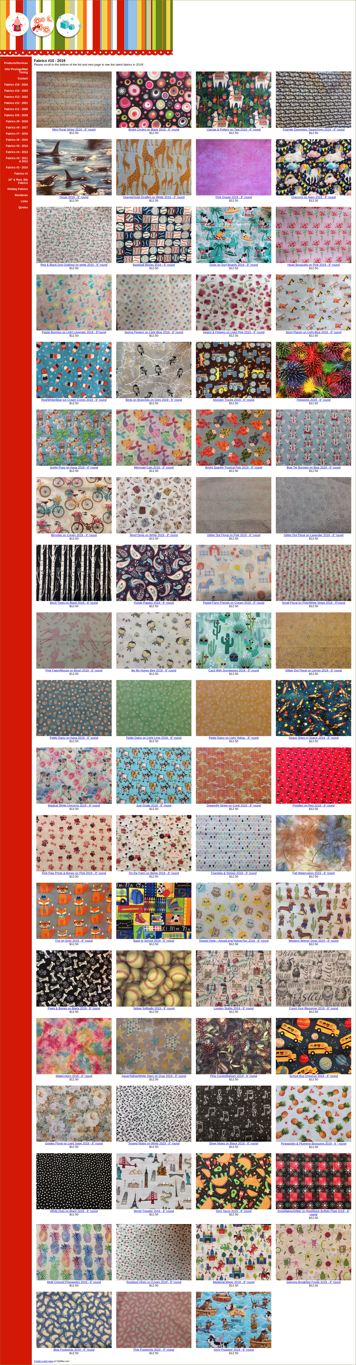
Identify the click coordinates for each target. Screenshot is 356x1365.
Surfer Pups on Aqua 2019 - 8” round (74, 467)
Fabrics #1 (21, 173)
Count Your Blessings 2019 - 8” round (313, 1008)
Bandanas (21, 195)
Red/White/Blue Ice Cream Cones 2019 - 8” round (74, 400)
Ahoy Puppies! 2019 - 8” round (234, 1349)
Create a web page (43, 1361)
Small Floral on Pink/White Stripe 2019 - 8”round (313, 602)
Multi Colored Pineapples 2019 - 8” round (74, 1282)
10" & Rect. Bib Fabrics (18, 181)
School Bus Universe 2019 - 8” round (313, 1076)
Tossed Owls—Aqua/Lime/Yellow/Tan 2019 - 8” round (234, 940)
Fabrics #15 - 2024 (16, 84)
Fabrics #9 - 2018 (17, 121)
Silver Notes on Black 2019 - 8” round (233, 1143)
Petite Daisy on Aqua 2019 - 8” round (74, 737)
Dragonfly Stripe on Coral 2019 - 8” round (234, 805)
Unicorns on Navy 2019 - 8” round (314, 197)
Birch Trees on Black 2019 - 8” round (74, 602)
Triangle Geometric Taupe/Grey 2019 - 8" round (313, 129)
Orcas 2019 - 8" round (73, 197)
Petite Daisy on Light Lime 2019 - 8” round (154, 737)
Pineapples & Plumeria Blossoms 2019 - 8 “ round (313, 1143)
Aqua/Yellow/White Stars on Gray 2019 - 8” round (153, 1076)
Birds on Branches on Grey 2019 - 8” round (154, 400)
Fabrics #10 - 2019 (16, 115)
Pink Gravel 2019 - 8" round (233, 197)
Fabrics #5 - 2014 (17, 146)
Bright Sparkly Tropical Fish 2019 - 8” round (233, 467)
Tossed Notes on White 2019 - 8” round (153, 1143)
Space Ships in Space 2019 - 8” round (314, 737)
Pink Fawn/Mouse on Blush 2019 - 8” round (74, 670)
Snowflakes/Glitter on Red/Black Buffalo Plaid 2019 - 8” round (313, 1212)
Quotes (23, 207)
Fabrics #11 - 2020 (16, 109)
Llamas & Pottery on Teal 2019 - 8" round (234, 129)
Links (24, 201)
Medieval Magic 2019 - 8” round (234, 1282)
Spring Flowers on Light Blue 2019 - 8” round (153, 332)
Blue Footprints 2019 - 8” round (74, 1349)
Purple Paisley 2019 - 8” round (154, 602)
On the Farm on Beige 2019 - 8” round (154, 873)
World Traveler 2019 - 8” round (154, 1211)
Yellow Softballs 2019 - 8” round (154, 1008)
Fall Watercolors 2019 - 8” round (313, 873)
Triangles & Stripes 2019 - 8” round (234, 873)
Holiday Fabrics (17, 189)
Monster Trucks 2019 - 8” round (233, 400)
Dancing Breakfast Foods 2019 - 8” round (314, 1282)
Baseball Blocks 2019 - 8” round (154, 264)
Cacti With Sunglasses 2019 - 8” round (233, 670)
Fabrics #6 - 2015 (17, 139)
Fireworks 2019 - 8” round (314, 400)
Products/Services (16, 63)
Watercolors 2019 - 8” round (74, 1076)
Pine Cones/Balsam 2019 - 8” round (233, 1076)
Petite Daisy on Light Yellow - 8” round (234, 737)
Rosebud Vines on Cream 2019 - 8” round (153, 1282)
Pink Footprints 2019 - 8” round (154, 1349)
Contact (23, 78)
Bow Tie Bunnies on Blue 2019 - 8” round (314, 467)
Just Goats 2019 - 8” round (153, 805)
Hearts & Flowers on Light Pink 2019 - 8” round (234, 332)
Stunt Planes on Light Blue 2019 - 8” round (313, 332)
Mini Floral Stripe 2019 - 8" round (73, 129)
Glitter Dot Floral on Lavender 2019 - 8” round (314, 535)
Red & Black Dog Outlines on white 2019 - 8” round (73, 264)
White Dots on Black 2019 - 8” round (74, 1211)
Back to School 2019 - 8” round (154, 940)
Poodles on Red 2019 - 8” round (314, 805)
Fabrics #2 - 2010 (17, 167)
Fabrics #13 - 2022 (16, 97)
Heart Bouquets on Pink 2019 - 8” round (313, 264)
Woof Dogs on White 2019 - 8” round (154, 535)
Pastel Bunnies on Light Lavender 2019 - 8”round (74, 332)
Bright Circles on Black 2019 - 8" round (154, 129)
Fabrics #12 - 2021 (16, 103)
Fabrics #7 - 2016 (17, 133)
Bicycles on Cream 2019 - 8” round (74, 535)
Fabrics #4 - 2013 (17, 152)
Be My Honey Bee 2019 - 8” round (153, 670)
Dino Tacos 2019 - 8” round (234, 1211)
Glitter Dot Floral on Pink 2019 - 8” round (233, 535)
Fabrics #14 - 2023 (16, 90)
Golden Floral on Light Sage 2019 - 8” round (74, 1143)
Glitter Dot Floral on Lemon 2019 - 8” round (313, 670)
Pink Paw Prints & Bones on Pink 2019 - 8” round (74, 873)
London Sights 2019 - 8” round (234, 1008)
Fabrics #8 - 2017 (17, 127)
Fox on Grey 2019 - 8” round (74, 940)
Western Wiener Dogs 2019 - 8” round (313, 940)
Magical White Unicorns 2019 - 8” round (74, 805)
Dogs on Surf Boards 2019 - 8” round (234, 264)
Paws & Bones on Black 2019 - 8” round (74, 1008)
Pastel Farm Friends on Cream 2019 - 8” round (233, 602)
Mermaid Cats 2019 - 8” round (153, 467)
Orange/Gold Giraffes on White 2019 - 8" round (154, 197)
